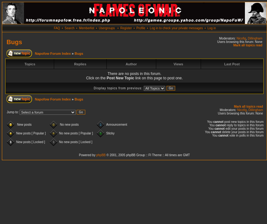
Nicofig (241, 38)
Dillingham (255, 38)
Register (126, 28)
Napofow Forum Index (53, 53)
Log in (212, 28)
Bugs (14, 42)
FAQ (57, 28)
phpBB (100, 155)
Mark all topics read (247, 45)
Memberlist (86, 28)
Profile (140, 28)
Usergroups (107, 28)
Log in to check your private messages (176, 28)
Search (70, 28)
